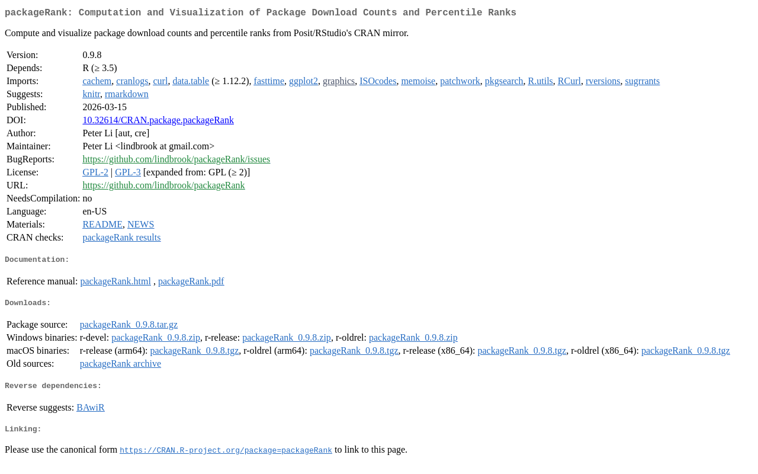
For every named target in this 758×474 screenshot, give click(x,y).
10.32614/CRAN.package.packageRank (157, 122)
